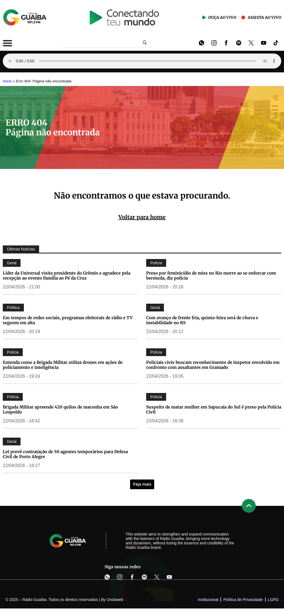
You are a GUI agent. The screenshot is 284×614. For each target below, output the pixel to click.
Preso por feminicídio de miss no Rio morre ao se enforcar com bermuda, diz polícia (211, 275)
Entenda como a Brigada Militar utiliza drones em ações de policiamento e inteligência (63, 365)
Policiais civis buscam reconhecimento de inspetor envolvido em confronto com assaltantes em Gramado (213, 365)
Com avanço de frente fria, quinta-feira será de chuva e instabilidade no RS (202, 320)
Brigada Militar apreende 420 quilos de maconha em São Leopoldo (60, 409)
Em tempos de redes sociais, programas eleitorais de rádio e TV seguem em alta (68, 320)
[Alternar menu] (7, 43)
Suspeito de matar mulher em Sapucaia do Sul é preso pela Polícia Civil (213, 409)
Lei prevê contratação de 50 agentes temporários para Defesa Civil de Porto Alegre (65, 454)
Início (7, 81)
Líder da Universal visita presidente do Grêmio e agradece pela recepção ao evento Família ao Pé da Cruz (66, 275)
